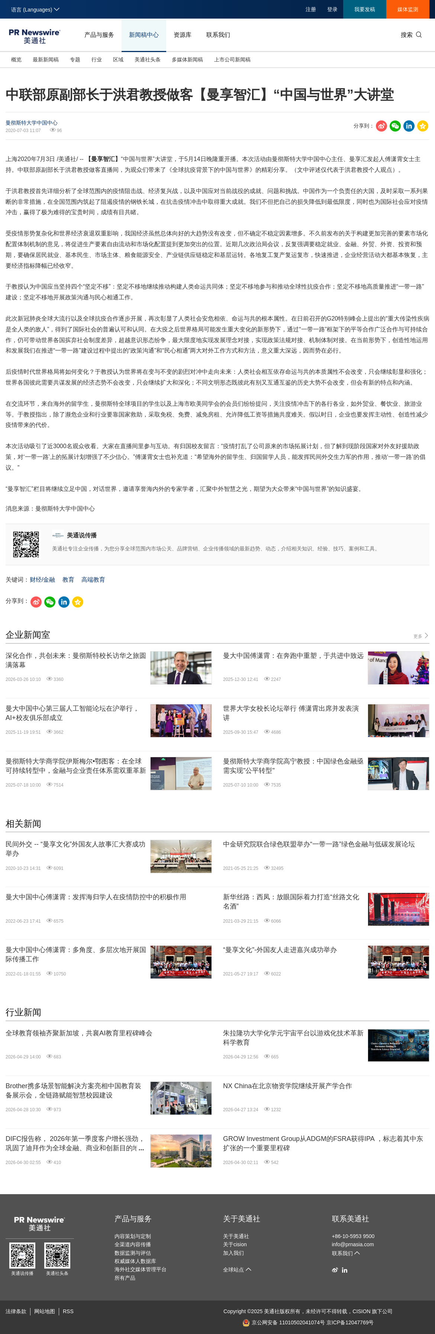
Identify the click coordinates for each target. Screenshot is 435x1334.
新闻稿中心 (144, 35)
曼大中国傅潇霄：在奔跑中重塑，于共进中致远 (293, 655)
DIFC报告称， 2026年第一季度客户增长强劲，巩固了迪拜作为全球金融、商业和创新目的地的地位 (76, 1144)
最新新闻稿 (46, 59)
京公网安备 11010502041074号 (283, 1322)
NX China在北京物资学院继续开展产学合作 (287, 1086)
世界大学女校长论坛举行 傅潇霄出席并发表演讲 (291, 713)
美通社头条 (148, 59)
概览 (16, 59)
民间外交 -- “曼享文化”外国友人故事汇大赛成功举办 (75, 848)
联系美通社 (350, 1219)
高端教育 (93, 579)
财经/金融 (42, 579)
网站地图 (44, 1311)
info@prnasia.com (353, 1244)
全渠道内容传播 (133, 1244)
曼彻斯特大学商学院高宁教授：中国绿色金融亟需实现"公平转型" (293, 766)
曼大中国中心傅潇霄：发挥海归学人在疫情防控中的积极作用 (96, 897)
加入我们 (233, 1253)
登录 (332, 9)
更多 (421, 636)
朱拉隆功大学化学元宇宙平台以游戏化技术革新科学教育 (293, 1037)
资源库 (182, 35)
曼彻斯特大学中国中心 (32, 123)
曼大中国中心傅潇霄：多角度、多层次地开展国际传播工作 (76, 954)
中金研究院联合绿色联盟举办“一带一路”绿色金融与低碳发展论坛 (319, 844)
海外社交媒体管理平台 (141, 1269)
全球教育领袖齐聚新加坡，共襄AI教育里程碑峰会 (79, 1033)
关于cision (235, 1244)
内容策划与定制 (133, 1236)
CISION (361, 1311)
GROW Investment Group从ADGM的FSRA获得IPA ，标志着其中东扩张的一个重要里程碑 (323, 1143)
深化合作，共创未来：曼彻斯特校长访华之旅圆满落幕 (76, 660)
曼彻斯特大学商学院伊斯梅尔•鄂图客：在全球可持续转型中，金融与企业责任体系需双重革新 (76, 766)
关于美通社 (241, 1219)
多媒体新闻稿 (187, 59)
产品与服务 (99, 35)
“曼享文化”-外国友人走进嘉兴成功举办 (280, 950)
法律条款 (16, 1311)
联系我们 (218, 35)
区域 (118, 59)
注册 (311, 9)
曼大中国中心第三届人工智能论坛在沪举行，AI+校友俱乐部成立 (72, 713)
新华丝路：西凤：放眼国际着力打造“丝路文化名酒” (291, 901)
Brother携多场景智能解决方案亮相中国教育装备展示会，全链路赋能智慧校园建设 (73, 1090)
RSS (68, 1311)
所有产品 (125, 1278)
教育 (68, 579)
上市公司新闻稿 (232, 59)
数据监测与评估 (133, 1253)
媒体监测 (407, 9)
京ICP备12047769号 (350, 1322)
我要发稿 (364, 9)
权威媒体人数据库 (135, 1261)
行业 (96, 59)
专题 (75, 59)
